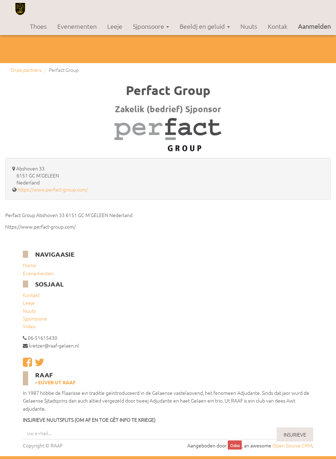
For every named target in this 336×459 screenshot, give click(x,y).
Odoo (235, 445)
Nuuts (29, 310)
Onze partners (26, 69)
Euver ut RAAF (57, 382)
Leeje (29, 302)
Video (29, 326)
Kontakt (31, 294)
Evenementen (38, 273)
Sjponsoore (35, 318)
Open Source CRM (292, 445)
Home (29, 265)
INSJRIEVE (295, 434)
